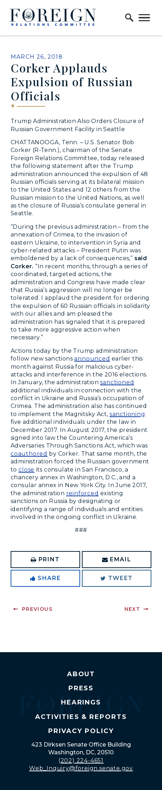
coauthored (29, 453)
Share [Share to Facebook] (45, 578)
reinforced (82, 493)
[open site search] (129, 17)
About (81, 674)
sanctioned (117, 382)
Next (132, 609)
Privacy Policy (80, 731)
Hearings (81, 702)
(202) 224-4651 (81, 760)
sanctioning (127, 414)
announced (92, 358)
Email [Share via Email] (117, 559)
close (26, 469)
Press (81, 688)
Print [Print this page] (45, 559)
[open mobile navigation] (144, 17)
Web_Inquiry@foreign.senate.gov (81, 768)
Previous (37, 609)
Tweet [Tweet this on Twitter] (116, 578)
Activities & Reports (81, 717)
